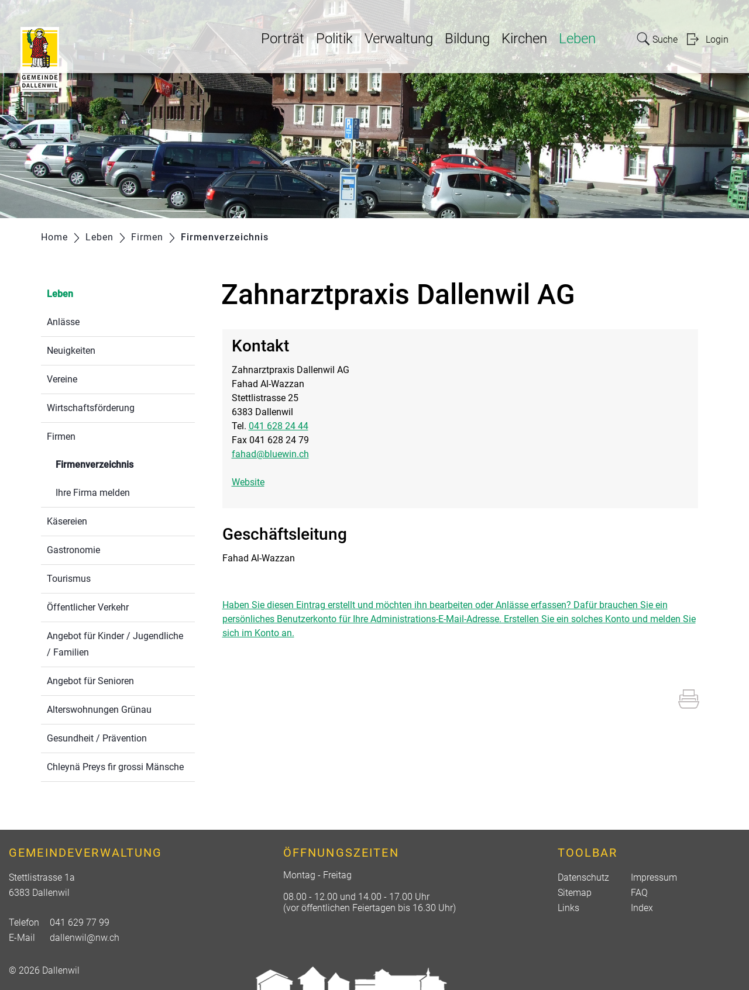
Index (642, 907)
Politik (334, 38)
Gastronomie (73, 550)
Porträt (282, 38)
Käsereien (67, 521)
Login (717, 39)
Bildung (467, 38)
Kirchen (524, 38)
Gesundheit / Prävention (97, 738)
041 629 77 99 (79, 922)
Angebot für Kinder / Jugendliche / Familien (115, 644)
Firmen (61, 436)
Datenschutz (583, 877)
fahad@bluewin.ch (270, 454)
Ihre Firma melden (93, 492)
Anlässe (63, 321)
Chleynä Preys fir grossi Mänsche (115, 766)
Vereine (62, 379)
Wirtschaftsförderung (91, 407)
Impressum (654, 877)
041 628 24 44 (278, 426)
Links (568, 907)
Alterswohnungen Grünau (99, 709)
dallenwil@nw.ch (84, 937)
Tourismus (69, 578)
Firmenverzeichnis (122, 463)
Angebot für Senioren (90, 681)
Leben (577, 38)
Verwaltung (399, 38)
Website (254, 482)
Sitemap (575, 892)
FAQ (639, 892)
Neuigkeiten (71, 350)
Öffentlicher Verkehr (88, 607)
